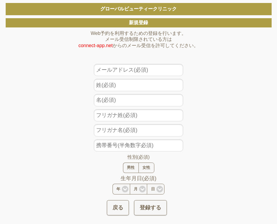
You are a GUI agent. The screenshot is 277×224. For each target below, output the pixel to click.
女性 (146, 168)
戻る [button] (118, 208)
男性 (131, 168)
